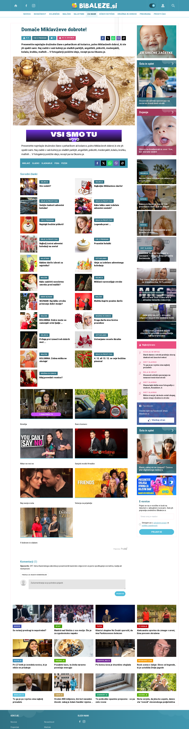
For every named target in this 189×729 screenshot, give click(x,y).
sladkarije (46, 163)
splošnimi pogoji (160, 523)
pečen (64, 163)
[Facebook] (26, 5)
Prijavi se (120, 594)
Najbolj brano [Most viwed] (147, 345)
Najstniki (79, 14)
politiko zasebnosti (149, 526)
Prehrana (145, 14)
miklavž (26, 163)
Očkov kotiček (106, 14)
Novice (27, 14)
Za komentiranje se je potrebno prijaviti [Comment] (77, 584)
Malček (67, 14)
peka (56, 163)
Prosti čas (160, 14)
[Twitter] (108, 38)
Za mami (91, 14)
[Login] (163, 5)
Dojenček (54, 14)
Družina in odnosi (127, 14)
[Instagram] (33, 5)
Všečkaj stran (156, 420)
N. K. (27, 38)
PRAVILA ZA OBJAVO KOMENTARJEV (34, 575)
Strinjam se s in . (155, 524)
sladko (35, 163)
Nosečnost (40, 14)
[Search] (173, 5)
